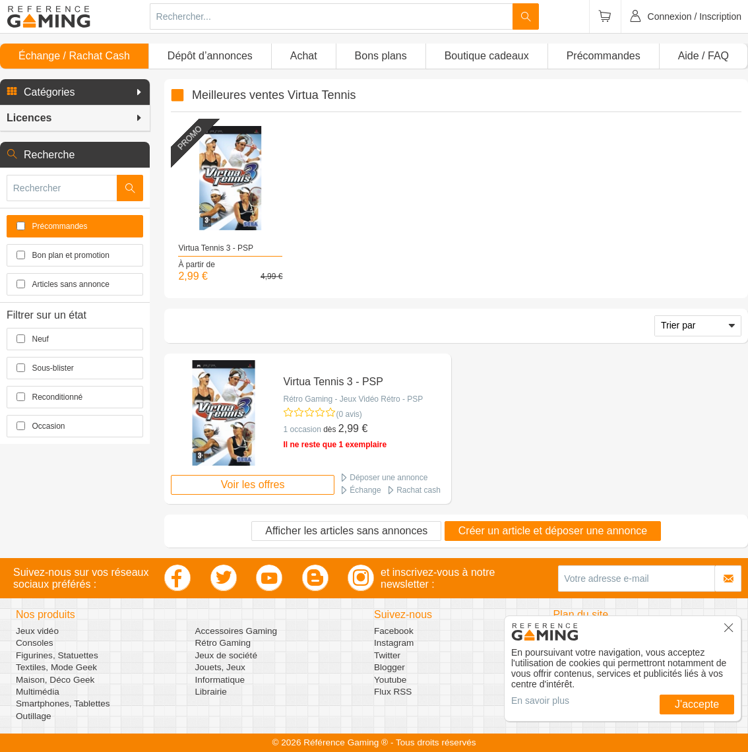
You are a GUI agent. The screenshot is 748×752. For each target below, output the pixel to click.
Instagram (394, 643)
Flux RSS (393, 692)
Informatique (220, 680)
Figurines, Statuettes (57, 655)
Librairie (211, 692)
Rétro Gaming (223, 643)
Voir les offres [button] (253, 484)
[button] (75, 92)
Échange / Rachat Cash (74, 55)
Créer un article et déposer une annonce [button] (552, 530)
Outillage (33, 716)
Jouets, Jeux (220, 667)
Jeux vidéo (37, 631)
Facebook (394, 631)
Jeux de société (226, 655)
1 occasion (302, 429)
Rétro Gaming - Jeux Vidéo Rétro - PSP (353, 399)
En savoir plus (540, 700)
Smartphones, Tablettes (63, 703)
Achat (303, 55)
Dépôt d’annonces (210, 55)
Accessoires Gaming (236, 631)
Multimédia (37, 692)
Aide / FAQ (703, 55)
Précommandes (603, 55)
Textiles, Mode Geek (56, 667)
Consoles (34, 643)
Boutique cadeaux (487, 55)
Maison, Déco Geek (55, 680)
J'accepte (697, 704)
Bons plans (381, 55)
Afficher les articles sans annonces (346, 530)
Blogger (389, 667)
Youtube (390, 680)
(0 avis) (348, 414)
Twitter (387, 655)
